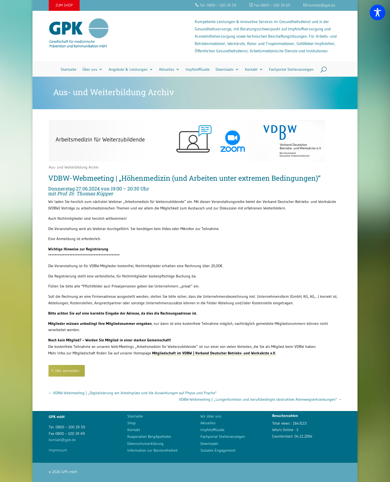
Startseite (68, 69)
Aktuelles (166, 69)
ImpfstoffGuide (198, 69)
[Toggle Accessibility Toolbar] (377, 12)
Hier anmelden (67, 370)
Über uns (89, 69)
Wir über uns (210, 416)
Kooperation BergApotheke (149, 436)
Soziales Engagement (218, 450)
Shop (131, 422)
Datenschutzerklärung (145, 443)
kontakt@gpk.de (62, 439)
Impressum (58, 450)
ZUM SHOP (64, 5)
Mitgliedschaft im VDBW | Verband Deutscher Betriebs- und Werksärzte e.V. (214, 353)
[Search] (322, 69)
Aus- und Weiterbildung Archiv (73, 167)
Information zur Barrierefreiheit (152, 450)
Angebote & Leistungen (128, 69)
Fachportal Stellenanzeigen (291, 69)
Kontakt (251, 69)
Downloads (224, 69)
